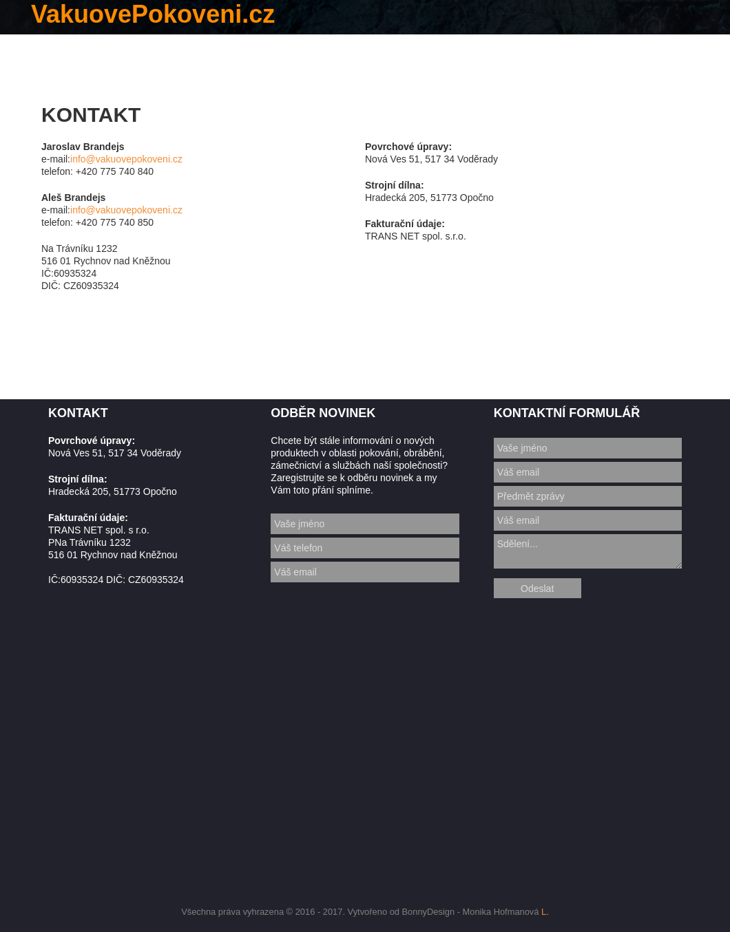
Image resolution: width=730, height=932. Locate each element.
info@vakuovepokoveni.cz (126, 159)
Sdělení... (588, 551)
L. (545, 912)
